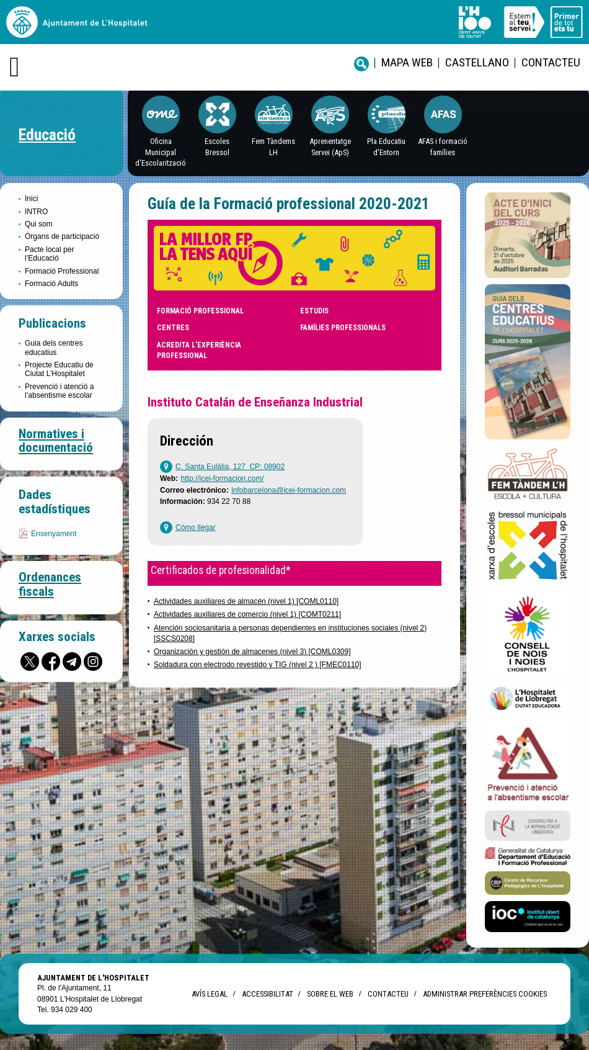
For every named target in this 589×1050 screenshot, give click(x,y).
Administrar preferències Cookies (485, 993)
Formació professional (200, 311)
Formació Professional (62, 271)
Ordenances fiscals (50, 584)
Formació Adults (51, 283)
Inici (31, 198)
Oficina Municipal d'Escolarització (160, 152)
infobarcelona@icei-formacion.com (288, 490)
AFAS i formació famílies (442, 146)
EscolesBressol (217, 146)
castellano (477, 62)
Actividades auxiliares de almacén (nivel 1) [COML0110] (246, 601)
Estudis (314, 311)
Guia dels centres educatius (53, 347)
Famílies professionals (343, 327)
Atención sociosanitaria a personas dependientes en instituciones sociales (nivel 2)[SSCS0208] (290, 633)
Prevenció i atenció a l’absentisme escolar (59, 391)
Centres (173, 327)
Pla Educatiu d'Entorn (386, 146)
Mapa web (407, 62)
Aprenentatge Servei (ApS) (330, 146)
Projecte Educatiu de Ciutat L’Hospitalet (59, 369)
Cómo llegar (195, 527)
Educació (47, 134)
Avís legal (210, 993)
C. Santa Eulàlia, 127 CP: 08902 (230, 466)
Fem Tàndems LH (273, 146)
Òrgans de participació (62, 236)
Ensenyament (53, 533)
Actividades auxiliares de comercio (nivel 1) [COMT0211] (247, 614)
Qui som (39, 224)
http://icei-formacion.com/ (222, 478)
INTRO (36, 211)
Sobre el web (330, 993)
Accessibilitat (267, 993)
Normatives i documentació (56, 440)
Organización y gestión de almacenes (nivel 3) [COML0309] (252, 651)
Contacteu (550, 62)
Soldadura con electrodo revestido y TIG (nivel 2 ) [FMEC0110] (257, 664)
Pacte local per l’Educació (49, 253)
